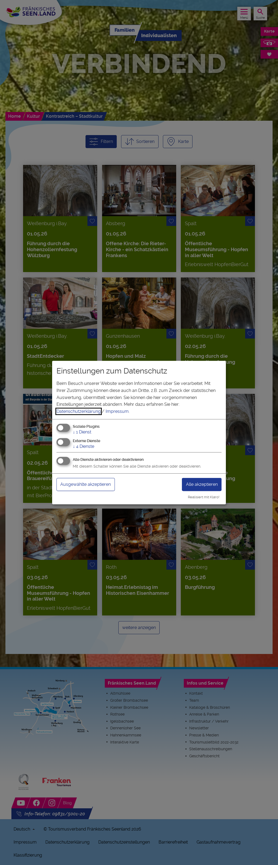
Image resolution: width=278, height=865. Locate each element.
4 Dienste (83, 446)
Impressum (117, 411)
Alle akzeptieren (202, 484)
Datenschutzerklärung (78, 411)
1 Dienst (82, 432)
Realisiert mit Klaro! (203, 497)
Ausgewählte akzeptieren (85, 484)
